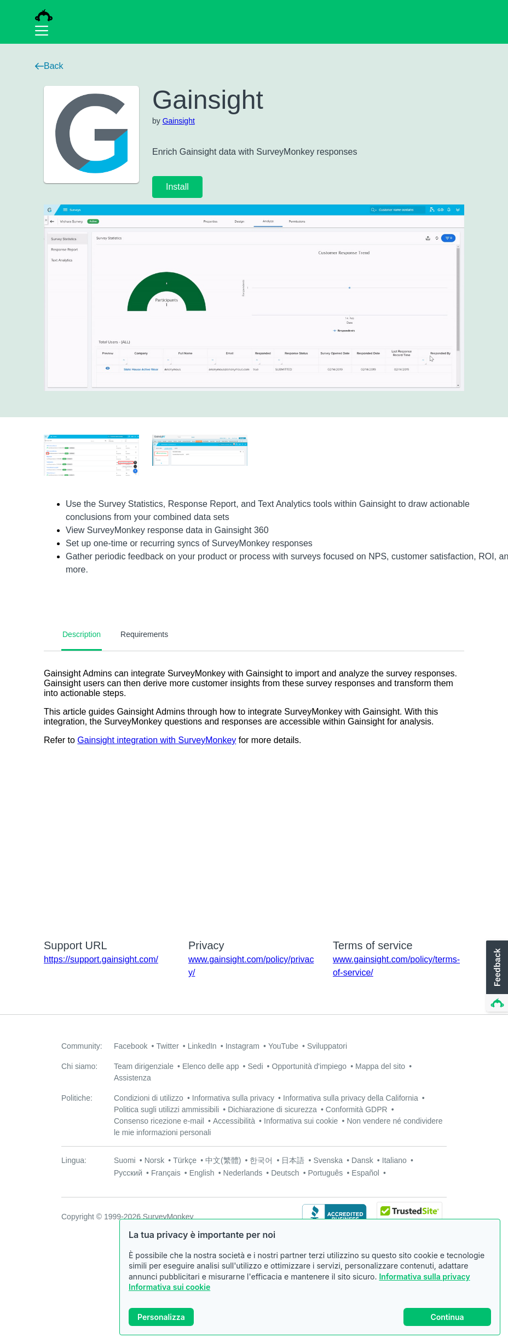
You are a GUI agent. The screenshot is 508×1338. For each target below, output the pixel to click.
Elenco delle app (210, 1066)
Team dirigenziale (144, 1066)
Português (325, 1172)
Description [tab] (81, 634)
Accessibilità (234, 1121)
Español (365, 1172)
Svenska (328, 1160)
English (202, 1172)
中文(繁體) (223, 1160)
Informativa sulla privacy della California (350, 1098)
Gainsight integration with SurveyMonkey (156, 740)
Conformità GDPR (357, 1109)
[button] (496, 976)
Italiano (394, 1160)
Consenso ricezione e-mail (159, 1121)
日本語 (292, 1160)
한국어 (261, 1160)
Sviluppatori (327, 1046)
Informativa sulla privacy (424, 1276)
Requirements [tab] (144, 634)
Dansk (362, 1160)
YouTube (283, 1046)
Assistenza (132, 1077)
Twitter (167, 1046)
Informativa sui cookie (169, 1287)
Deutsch (285, 1172)
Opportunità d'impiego (309, 1066)
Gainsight (179, 120)
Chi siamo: (79, 1066)
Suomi (125, 1160)
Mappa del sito (380, 1066)
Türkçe (185, 1160)
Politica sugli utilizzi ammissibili (166, 1109)
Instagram (242, 1046)
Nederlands (243, 1172)
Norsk (155, 1160)
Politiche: (77, 1098)
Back (49, 66)
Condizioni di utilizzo (148, 1098)
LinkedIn (202, 1046)
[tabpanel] (254, 788)
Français (166, 1172)
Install (177, 186)
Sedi (255, 1066)
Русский (128, 1172)
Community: (81, 1046)
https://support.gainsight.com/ (101, 959)
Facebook (130, 1046)
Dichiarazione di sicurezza (272, 1109)
